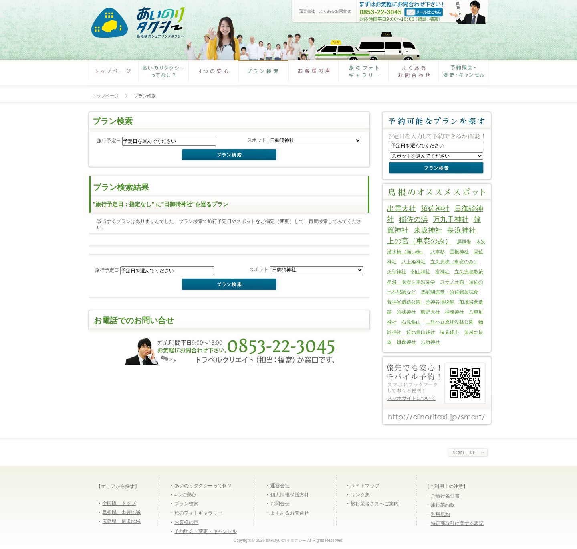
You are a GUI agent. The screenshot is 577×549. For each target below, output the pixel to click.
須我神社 (406, 312)
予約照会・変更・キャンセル (464, 74)
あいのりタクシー (137, 23)
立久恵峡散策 (468, 272)
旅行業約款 (443, 505)
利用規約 (440, 514)
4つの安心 (213, 74)
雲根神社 (459, 252)
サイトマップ (365, 485)
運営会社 (307, 11)
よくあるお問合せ (335, 11)
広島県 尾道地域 (121, 521)
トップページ (105, 95)
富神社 (442, 272)
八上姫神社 (413, 262)
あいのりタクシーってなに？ (163, 74)
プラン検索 (263, 74)
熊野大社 (430, 312)
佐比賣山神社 (420, 332)
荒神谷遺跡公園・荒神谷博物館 (420, 302)
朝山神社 (420, 272)
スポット (256, 140)
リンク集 (360, 495)
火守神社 (396, 272)
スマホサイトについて (411, 398)
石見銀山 (411, 322)
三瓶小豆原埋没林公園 (450, 322)
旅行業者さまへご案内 (375, 503)
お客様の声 (313, 74)
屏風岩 (464, 242)
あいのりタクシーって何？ (203, 485)
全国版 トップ (119, 503)
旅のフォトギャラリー (364, 74)
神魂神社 (454, 312)
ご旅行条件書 (445, 496)
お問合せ (280, 503)
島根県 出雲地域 (121, 512)
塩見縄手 (449, 332)
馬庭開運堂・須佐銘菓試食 (449, 292)
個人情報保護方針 (289, 495)
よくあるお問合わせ (414, 74)
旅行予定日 (109, 141)
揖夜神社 (406, 342)
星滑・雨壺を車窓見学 (411, 282)
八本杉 (437, 252)
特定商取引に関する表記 (457, 523)
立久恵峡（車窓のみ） (454, 262)
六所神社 (430, 342)
